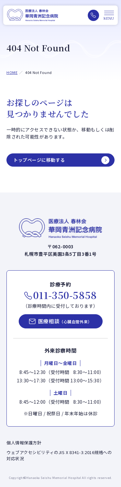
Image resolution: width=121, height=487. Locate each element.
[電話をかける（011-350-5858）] (93, 15)
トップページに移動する (39, 160)
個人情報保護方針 (23, 443)
